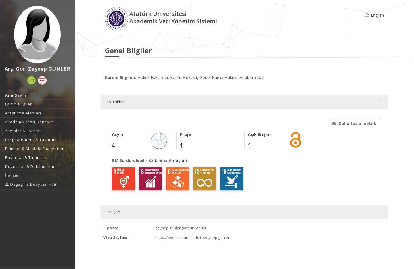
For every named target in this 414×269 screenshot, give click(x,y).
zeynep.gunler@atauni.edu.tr (180, 227)
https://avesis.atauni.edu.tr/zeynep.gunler (192, 237)
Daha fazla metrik (353, 123)
